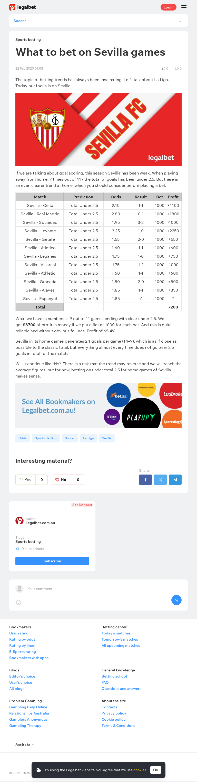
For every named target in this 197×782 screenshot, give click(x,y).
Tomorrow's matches (120, 640)
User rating (18, 634)
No (72, 481)
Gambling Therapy (25, 727)
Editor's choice (22, 677)
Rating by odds (22, 640)
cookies (139, 770)
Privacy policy (114, 714)
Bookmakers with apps (28, 659)
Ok (155, 770)
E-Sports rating (22, 653)
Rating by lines (22, 646)
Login (168, 7)
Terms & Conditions (118, 727)
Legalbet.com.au (40, 524)
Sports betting (28, 542)
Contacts (109, 708)
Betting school (114, 677)
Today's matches (116, 634)
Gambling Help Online (28, 708)
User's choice (20, 683)
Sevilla (107, 439)
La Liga (88, 439)
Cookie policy (113, 720)
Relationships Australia (29, 714)
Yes (36, 481)
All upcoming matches (121, 646)
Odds (22, 439)
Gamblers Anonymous (28, 720)
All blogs (16, 690)
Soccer (70, 439)
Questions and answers (121, 690)
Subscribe (52, 562)
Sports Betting (46, 439)
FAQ (105, 683)
